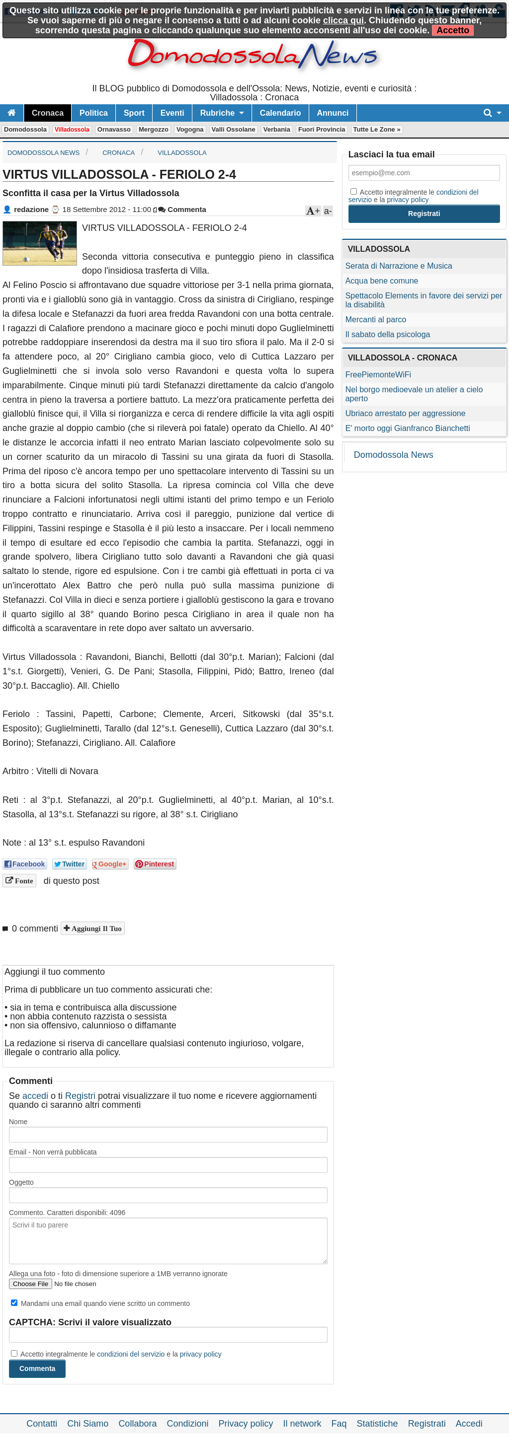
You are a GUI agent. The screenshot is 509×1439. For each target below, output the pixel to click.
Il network (302, 1424)
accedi (35, 1096)
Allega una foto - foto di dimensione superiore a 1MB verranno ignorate (118, 1273)
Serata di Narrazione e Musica (398, 266)
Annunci (333, 113)
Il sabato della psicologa (387, 334)
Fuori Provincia (321, 129)
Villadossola (72, 129)
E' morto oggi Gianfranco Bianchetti (407, 428)
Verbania (276, 129)
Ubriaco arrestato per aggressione (405, 413)
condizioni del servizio (131, 1354)
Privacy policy (245, 1424)
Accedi (469, 1424)
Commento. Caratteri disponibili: (67, 1212)
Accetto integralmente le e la (116, 1354)
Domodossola (25, 129)
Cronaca (48, 113)
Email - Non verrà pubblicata (53, 1152)
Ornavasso (114, 129)
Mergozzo (154, 129)
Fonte (23, 880)
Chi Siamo (87, 1424)
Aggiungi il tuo (96, 928)
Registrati (427, 1424)
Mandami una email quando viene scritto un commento (100, 1303)
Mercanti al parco (376, 319)
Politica (94, 113)
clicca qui (343, 20)
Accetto (452, 30)
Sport (134, 113)
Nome (18, 1121)
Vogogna (190, 129)
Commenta (182, 209)
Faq (339, 1424)
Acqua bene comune (382, 281)
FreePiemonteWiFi (378, 374)
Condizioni (187, 1424)
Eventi (172, 113)
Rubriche (217, 113)
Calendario (280, 113)
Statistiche (377, 1424)
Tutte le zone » (377, 129)
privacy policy (201, 1354)
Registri (80, 1096)
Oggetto (21, 1182)
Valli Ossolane (233, 129)
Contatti (41, 1424)
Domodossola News (393, 455)
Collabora (137, 1424)
